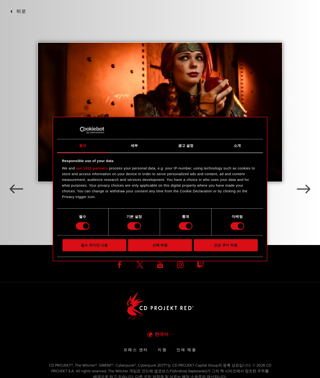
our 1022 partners (92, 168)
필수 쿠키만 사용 (94, 245)
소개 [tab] (237, 145)
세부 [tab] (134, 145)
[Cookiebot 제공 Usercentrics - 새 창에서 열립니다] (83, 130)
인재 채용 (186, 350)
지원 (162, 350)
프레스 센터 (136, 350)
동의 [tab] (82, 145)
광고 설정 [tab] (186, 145)
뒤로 (18, 11)
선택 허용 (160, 245)
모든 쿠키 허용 (225, 245)
